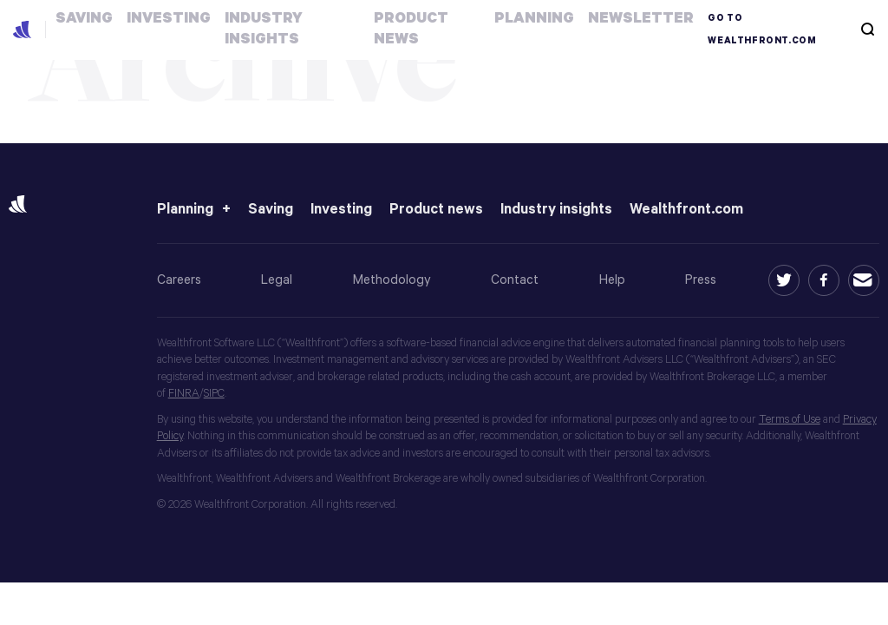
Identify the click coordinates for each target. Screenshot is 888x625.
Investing (341, 209)
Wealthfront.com (686, 209)
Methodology (392, 280)
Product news (436, 209)
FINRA (183, 393)
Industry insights (556, 209)
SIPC (214, 393)
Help (612, 280)
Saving (270, 209)
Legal (276, 280)
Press (700, 280)
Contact (515, 280)
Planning (185, 209)
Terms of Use (789, 419)
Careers (179, 280)
